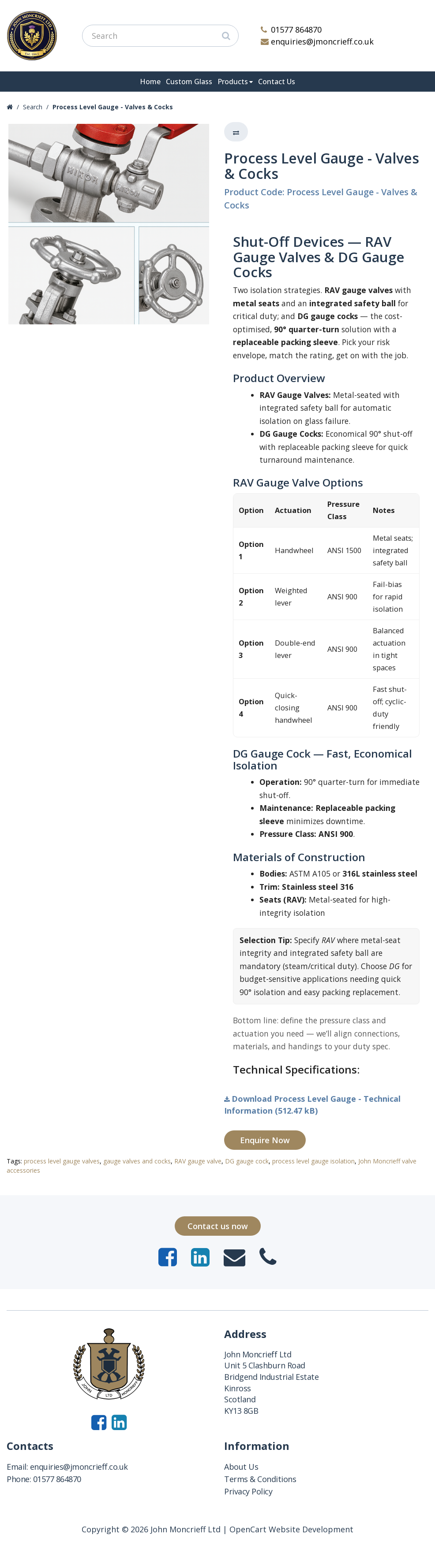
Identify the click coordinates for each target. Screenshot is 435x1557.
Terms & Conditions (260, 1479)
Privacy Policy (248, 1491)
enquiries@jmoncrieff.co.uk (317, 41)
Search (32, 107)
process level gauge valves (62, 1161)
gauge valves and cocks (137, 1161)
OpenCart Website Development (291, 1529)
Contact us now (218, 1226)
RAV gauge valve (197, 1161)
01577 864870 (291, 29)
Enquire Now (265, 1140)
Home (150, 81)
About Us (241, 1466)
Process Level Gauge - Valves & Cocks (112, 107)
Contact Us (276, 81)
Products (233, 81)
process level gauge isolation (313, 1161)
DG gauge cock (247, 1161)
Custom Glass (189, 81)
